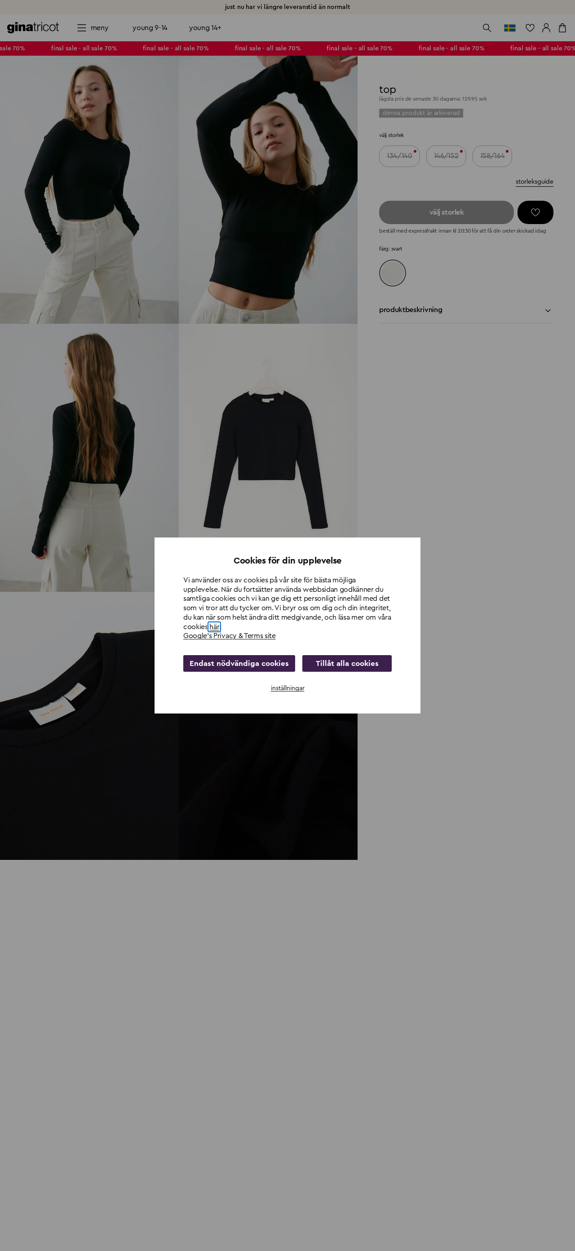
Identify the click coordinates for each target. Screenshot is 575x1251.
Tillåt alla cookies (344, 663)
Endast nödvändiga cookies (236, 663)
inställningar (288, 688)
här (214, 626)
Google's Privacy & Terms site (229, 636)
